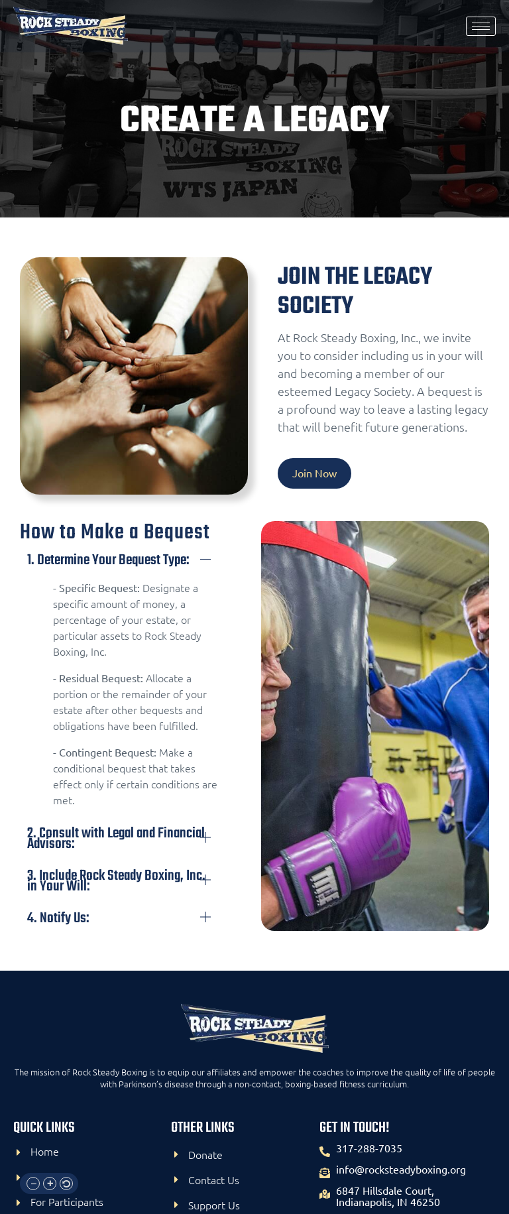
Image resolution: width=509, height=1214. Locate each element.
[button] (33, 1183)
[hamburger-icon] (481, 26)
